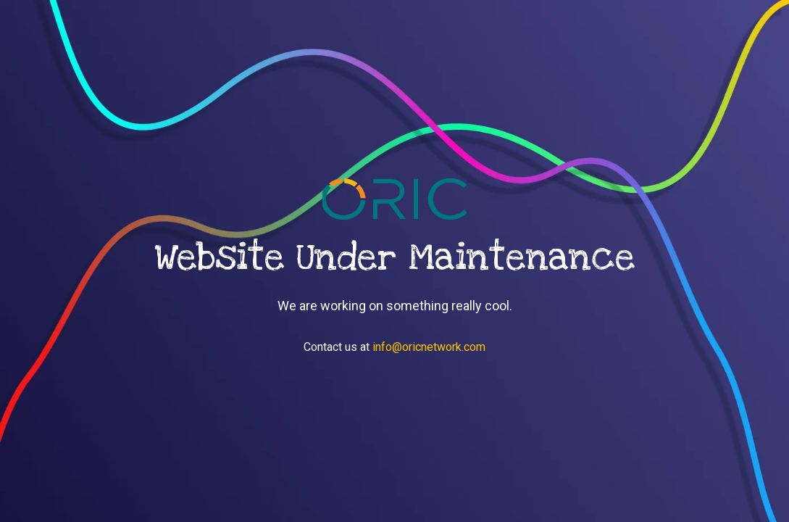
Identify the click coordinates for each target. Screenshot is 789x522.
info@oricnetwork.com (428, 347)
